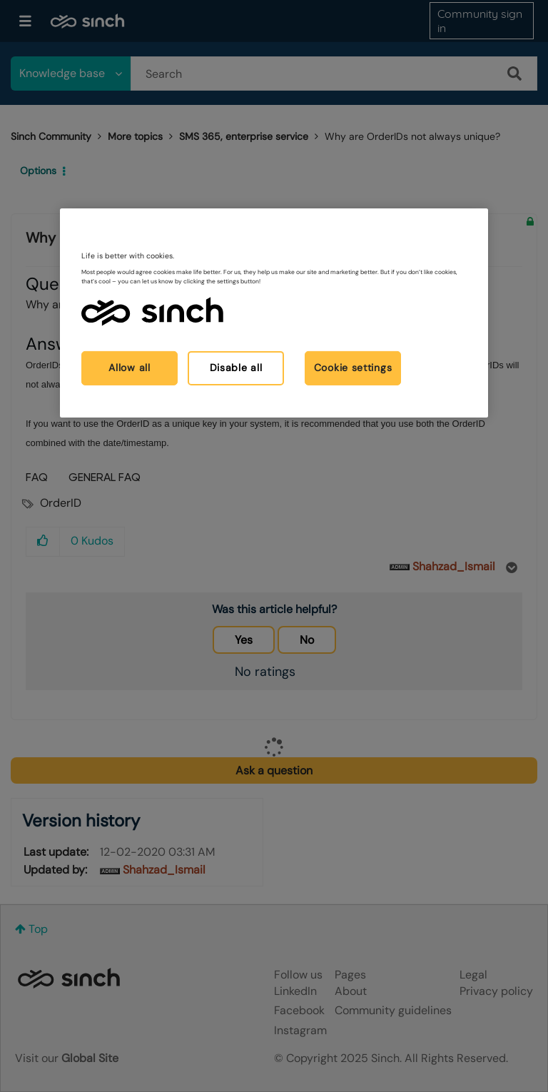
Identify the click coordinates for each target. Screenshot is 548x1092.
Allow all (129, 367)
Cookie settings (353, 367)
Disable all (236, 367)
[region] (274, 312)
